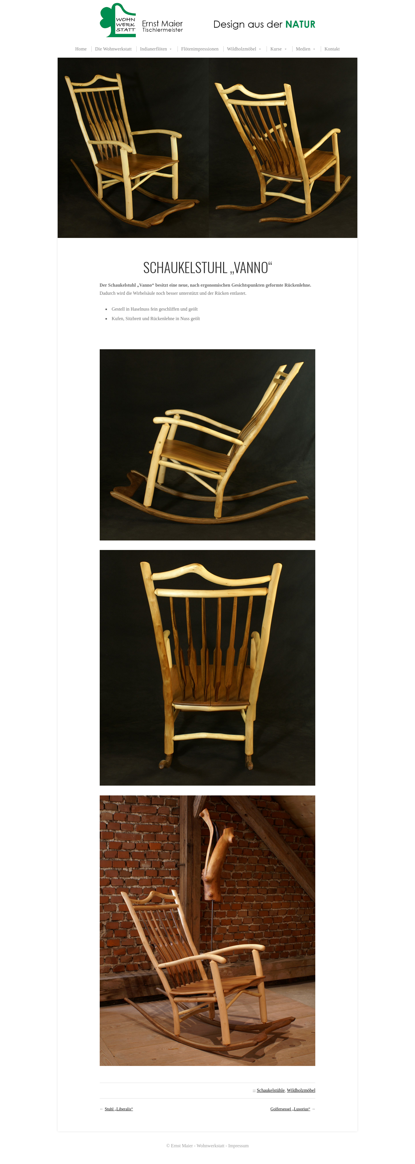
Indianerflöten (153, 48)
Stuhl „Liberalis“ (119, 1109)
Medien (303, 48)
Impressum (238, 1145)
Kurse (276, 48)
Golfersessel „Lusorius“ (290, 1109)
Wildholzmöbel (241, 48)
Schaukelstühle (271, 1090)
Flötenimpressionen (200, 48)
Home (81, 48)
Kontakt (332, 48)
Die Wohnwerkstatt (113, 48)
